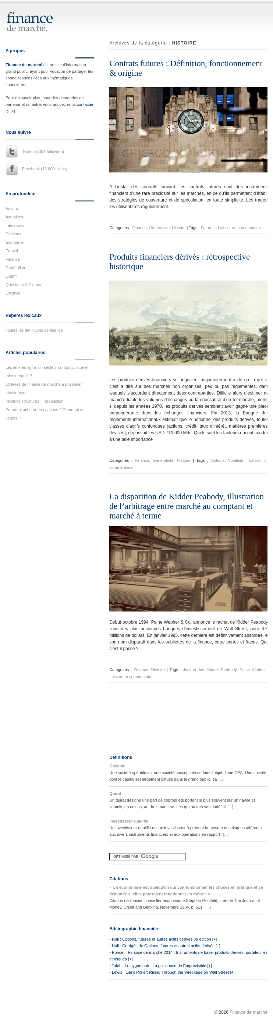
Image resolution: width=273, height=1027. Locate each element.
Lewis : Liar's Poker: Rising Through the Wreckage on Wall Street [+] (173, 972)
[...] (221, 779)
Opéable (117, 766)
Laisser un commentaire (239, 227)
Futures (207, 227)
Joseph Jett (193, 669)
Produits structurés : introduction (35, 401)
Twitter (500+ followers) (43, 151)
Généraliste (16, 267)
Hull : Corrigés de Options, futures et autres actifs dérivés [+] (166, 946)
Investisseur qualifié (128, 821)
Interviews (15, 225)
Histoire (178, 227)
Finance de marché (24, 65)
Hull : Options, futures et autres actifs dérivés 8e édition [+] (164, 939)
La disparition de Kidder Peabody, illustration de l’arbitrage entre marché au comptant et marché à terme (186, 506)
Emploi (12, 251)
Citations (13, 234)
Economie (15, 242)
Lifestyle (13, 293)
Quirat (115, 793)
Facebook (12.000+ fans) (44, 169)
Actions (12, 208)
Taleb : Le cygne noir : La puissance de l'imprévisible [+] (162, 965)
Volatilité (235, 460)
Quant (11, 276)
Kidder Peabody (222, 669)
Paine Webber (253, 669)
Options (217, 460)
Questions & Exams (23, 284)
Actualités (14, 217)
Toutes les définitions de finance (34, 330)
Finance (13, 259)
